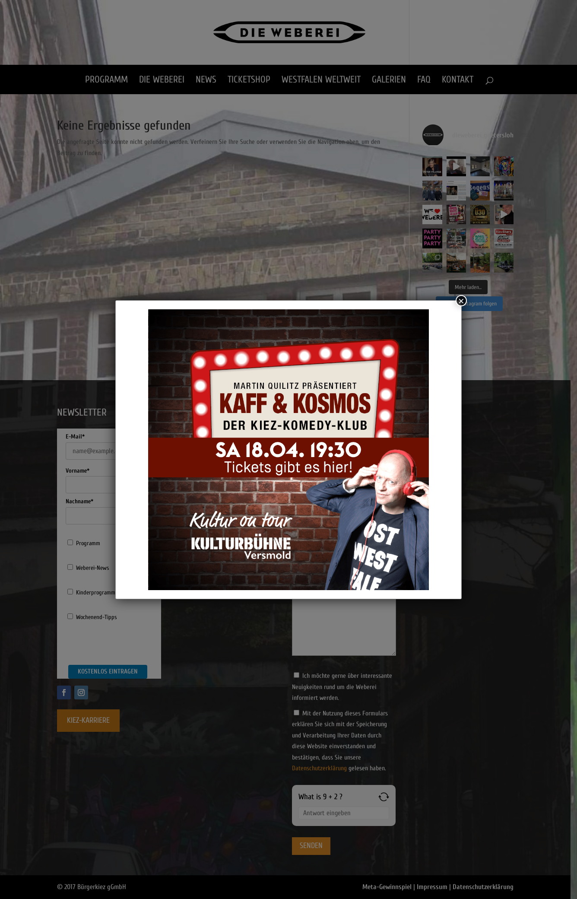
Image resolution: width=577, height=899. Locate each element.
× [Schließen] (461, 300)
